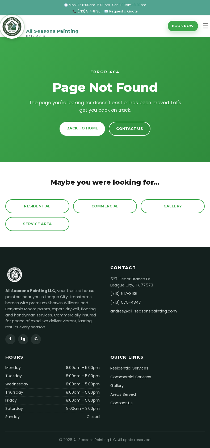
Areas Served (123, 394)
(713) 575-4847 (125, 302)
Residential (37, 206)
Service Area (37, 224)
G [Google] (36, 338)
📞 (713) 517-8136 (86, 11)
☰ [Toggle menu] (205, 26)
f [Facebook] (10, 338)
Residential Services (129, 368)
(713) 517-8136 (123, 293)
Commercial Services (130, 377)
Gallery (172, 206)
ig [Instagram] (23, 338)
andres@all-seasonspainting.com (143, 311)
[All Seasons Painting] (39, 26)
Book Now (183, 26)
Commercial (105, 206)
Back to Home (82, 128)
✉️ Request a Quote (121, 11)
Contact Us (129, 129)
